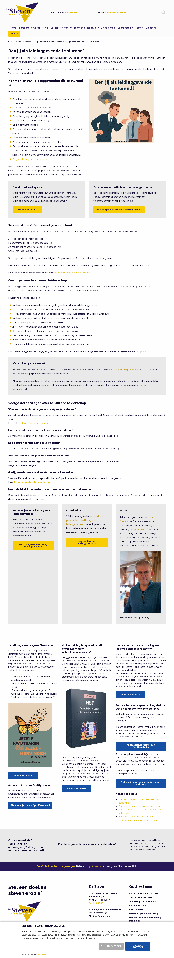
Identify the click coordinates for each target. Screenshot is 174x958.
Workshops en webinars (142, 901)
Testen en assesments (142, 897)
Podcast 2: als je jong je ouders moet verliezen (140, 783)
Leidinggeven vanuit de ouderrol (34, 423)
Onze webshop (137, 905)
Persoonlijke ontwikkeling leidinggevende (119, 209)
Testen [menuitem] (139, 27)
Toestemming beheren (111, 946)
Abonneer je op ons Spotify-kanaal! (30, 805)
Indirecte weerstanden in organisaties (71, 272)
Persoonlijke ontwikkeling (144, 913)
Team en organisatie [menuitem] (85, 27)
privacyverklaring (141, 843)
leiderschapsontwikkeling (27, 42)
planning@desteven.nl (116, 12)
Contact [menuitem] (14, 33)
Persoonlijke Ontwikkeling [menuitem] (33, 27)
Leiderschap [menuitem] (108, 27)
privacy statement (42, 954)
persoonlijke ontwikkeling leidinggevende (58, 42)
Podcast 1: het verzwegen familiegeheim (140, 746)
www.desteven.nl (139, 529)
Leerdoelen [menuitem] (124, 27)
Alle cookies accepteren (138, 946)
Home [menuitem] (13, 27)
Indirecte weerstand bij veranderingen (32, 482)
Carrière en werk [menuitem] (59, 27)
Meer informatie (27, 209)
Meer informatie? (76, 788)
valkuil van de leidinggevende (121, 369)
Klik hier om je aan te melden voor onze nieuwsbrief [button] (87, 844)
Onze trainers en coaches (143, 893)
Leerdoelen (136, 909)
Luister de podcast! (130, 694)
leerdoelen (85, 520)
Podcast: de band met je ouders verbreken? (140, 806)
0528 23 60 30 (70, 12)
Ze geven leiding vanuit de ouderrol (29, 159)
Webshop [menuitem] (151, 27)
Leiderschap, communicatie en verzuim (138, 820)
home (10, 42)
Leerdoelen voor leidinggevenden (87, 542)
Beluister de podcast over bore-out (136, 816)
